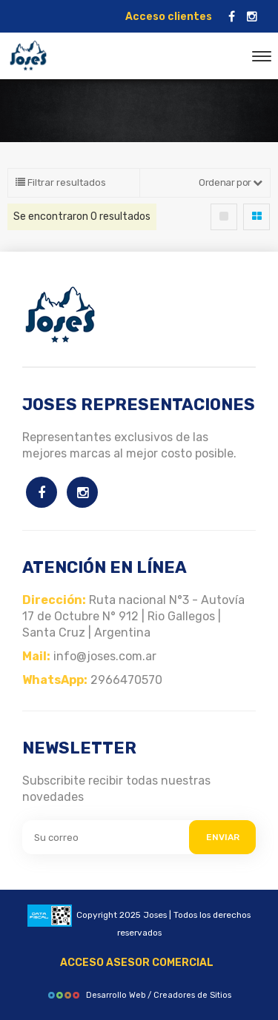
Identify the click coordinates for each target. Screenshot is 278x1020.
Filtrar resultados (61, 182)
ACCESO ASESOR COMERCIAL (137, 962)
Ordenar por (230, 182)
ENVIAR (222, 837)
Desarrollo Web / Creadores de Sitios (139, 995)
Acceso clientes (168, 16)
